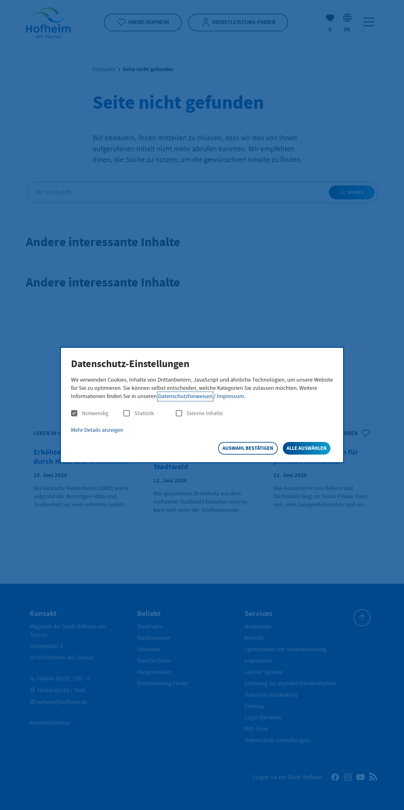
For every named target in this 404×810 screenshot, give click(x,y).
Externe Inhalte (199, 413)
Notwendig (89, 413)
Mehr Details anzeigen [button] (97, 430)
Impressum (230, 396)
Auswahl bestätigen (248, 448)
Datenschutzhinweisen (185, 396)
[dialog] (202, 405)
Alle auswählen (307, 448)
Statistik (138, 413)
